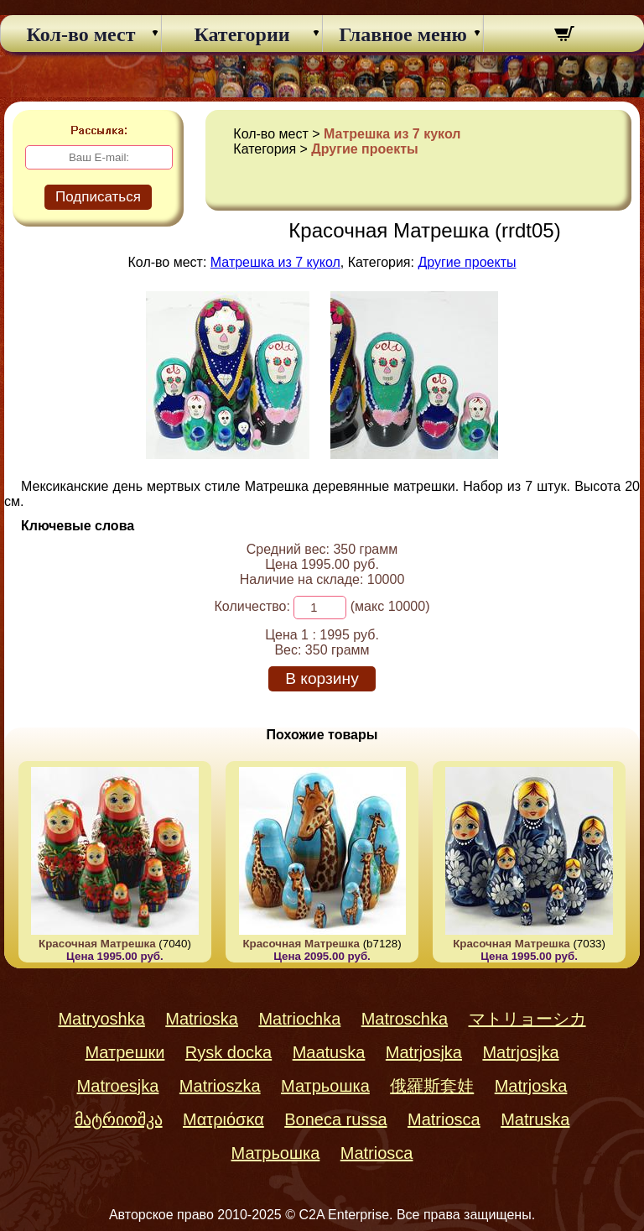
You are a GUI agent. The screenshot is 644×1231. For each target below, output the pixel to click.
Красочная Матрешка (97, 943)
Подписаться (98, 197)
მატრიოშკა (119, 1119)
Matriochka (299, 1018)
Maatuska (329, 1052)
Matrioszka (220, 1086)
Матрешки (124, 1052)
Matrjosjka (424, 1052)
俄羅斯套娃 (432, 1086)
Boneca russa (335, 1119)
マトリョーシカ (527, 1018)
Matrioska (201, 1018)
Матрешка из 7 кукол (392, 134)
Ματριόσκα (223, 1119)
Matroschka (404, 1018)
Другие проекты (364, 149)
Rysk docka (228, 1052)
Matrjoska (531, 1086)
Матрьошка (325, 1086)
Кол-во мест (81, 34)
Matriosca (444, 1119)
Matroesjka (118, 1086)
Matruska (535, 1119)
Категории (241, 34)
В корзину (322, 678)
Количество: (252, 606)
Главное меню (403, 34)
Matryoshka (101, 1018)
